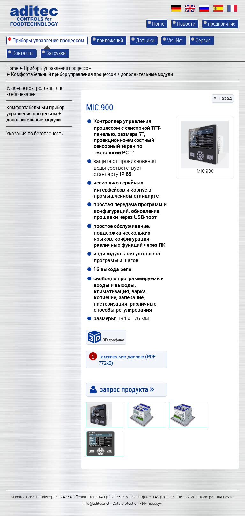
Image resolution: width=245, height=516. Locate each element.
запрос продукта (124, 389)
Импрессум (152, 503)
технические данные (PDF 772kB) (127, 359)
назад (225, 98)
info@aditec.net (96, 503)
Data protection (126, 503)
